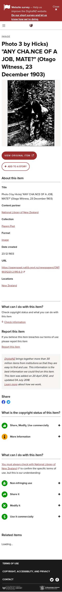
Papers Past (8, 226)
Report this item (11, 347)
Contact (7, 579)
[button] (59, 425)
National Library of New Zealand (20, 212)
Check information (14, 321)
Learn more (10, 384)
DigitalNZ (9, 358)
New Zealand (9, 285)
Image (5, 240)
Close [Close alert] (56, 8)
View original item (19, 155)
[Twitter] (52, 579)
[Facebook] (57, 579)
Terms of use (10, 563)
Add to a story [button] (17, 166)
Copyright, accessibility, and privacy (26, 571)
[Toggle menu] (3, 26)
